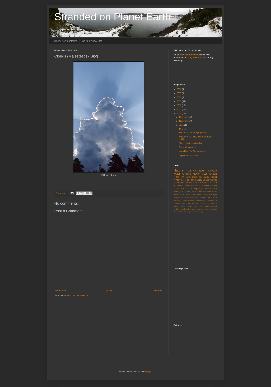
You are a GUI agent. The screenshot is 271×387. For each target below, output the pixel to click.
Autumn (213, 186)
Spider (182, 194)
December (184, 117)
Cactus (214, 197)
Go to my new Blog (92, 41)
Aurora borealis (187, 197)
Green (208, 203)
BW (182, 177)
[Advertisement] (194, 72)
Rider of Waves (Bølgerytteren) (193, 132)
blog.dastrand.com (197, 57)
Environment (179, 182)
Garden (194, 191)
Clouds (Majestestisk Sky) (191, 143)
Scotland (213, 206)
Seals (183, 209)
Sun (199, 182)
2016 (179, 89)
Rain (200, 206)
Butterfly (177, 191)
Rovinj (206, 206)
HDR (182, 189)
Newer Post (60, 290)
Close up (184, 180)
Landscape (196, 170)
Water (177, 173)
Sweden (205, 209)
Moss (204, 173)
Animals (186, 173)
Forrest (193, 180)
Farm (183, 203)
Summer (205, 186)
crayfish (190, 212)
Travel (214, 177)
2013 (179, 101)
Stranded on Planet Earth (112, 16)
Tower (176, 212)
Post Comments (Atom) (77, 295)
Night (196, 189)
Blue (208, 197)
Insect (180, 185)
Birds (188, 177)
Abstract (177, 197)
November (184, 121)
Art (175, 185)
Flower (189, 182)
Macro (196, 173)
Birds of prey (199, 197)
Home (109, 290)
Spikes (188, 209)
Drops (183, 191)
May (181, 129)
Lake (191, 189)
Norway (212, 170)
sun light (213, 194)
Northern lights (186, 206)
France (202, 203)
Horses (214, 203)
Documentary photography (207, 200)
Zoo (185, 212)
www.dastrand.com (189, 55)
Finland (188, 203)
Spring (194, 209)
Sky (200, 189)
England (177, 203)
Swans (188, 194)
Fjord (176, 176)
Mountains (202, 191)
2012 (179, 105)
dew (194, 212)
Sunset (206, 180)
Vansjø (205, 194)
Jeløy (199, 180)
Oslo (195, 206)
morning (200, 212)
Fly (197, 203)
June (181, 125)
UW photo (197, 194)
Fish (188, 191)
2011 (179, 109)
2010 (179, 113)
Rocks (214, 191)
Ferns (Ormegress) (187, 147)
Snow (176, 194)
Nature (179, 170)
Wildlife (213, 182)
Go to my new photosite (64, 41)
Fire (193, 203)
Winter (177, 180)
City (195, 182)
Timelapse (213, 209)
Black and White (200, 177)
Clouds (213, 180)
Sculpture (177, 209)
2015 (179, 93)
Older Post (157, 290)
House (176, 206)
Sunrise (205, 182)
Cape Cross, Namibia (188, 155)
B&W (215, 189)
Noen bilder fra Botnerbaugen (192, 151)
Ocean (213, 173)
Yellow (180, 212)
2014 (179, 97)
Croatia (184, 200)
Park (209, 191)
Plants (187, 186)
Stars (200, 209)
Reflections (195, 186)
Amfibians (207, 189)
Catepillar (177, 200)
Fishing (177, 189)
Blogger (147, 371)
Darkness (191, 200)
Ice (186, 189)
